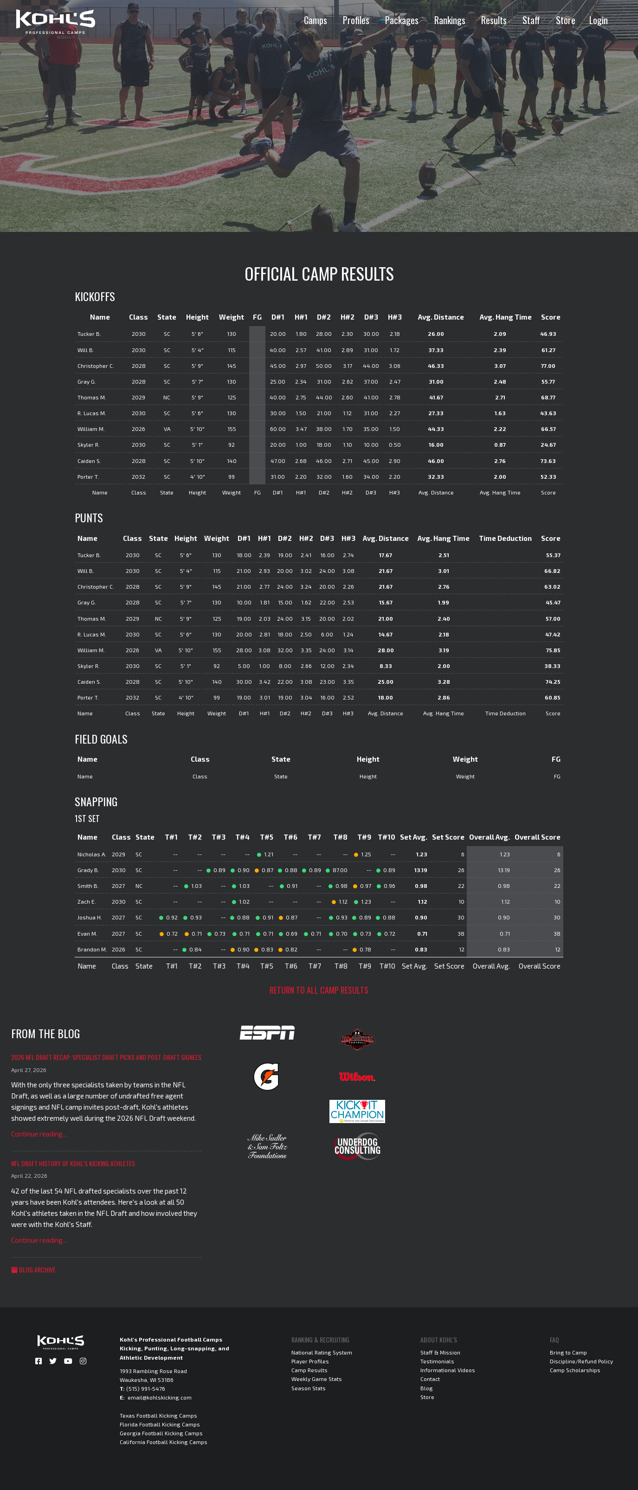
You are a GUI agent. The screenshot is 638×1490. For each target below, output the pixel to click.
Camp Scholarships (575, 1370)
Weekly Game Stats (316, 1378)
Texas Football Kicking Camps (158, 1415)
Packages (402, 20)
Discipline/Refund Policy (581, 1361)
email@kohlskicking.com (160, 1397)
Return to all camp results (319, 990)
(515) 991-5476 (145, 1388)
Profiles (356, 20)
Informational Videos (447, 1370)
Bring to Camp (568, 1352)
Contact (430, 1378)
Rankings (449, 20)
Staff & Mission (440, 1352)
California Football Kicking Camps (163, 1442)
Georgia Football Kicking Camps (161, 1433)
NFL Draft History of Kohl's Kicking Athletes (73, 1163)
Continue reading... (39, 1134)
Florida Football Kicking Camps (160, 1424)
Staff (531, 20)
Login (598, 20)
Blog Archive (33, 1269)
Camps (315, 20)
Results (494, 20)
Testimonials (437, 1361)
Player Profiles (310, 1361)
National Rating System (321, 1352)
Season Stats (308, 1388)
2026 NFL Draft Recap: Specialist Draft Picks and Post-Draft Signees (106, 1057)
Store (565, 20)
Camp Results (309, 1370)
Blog (426, 1388)
